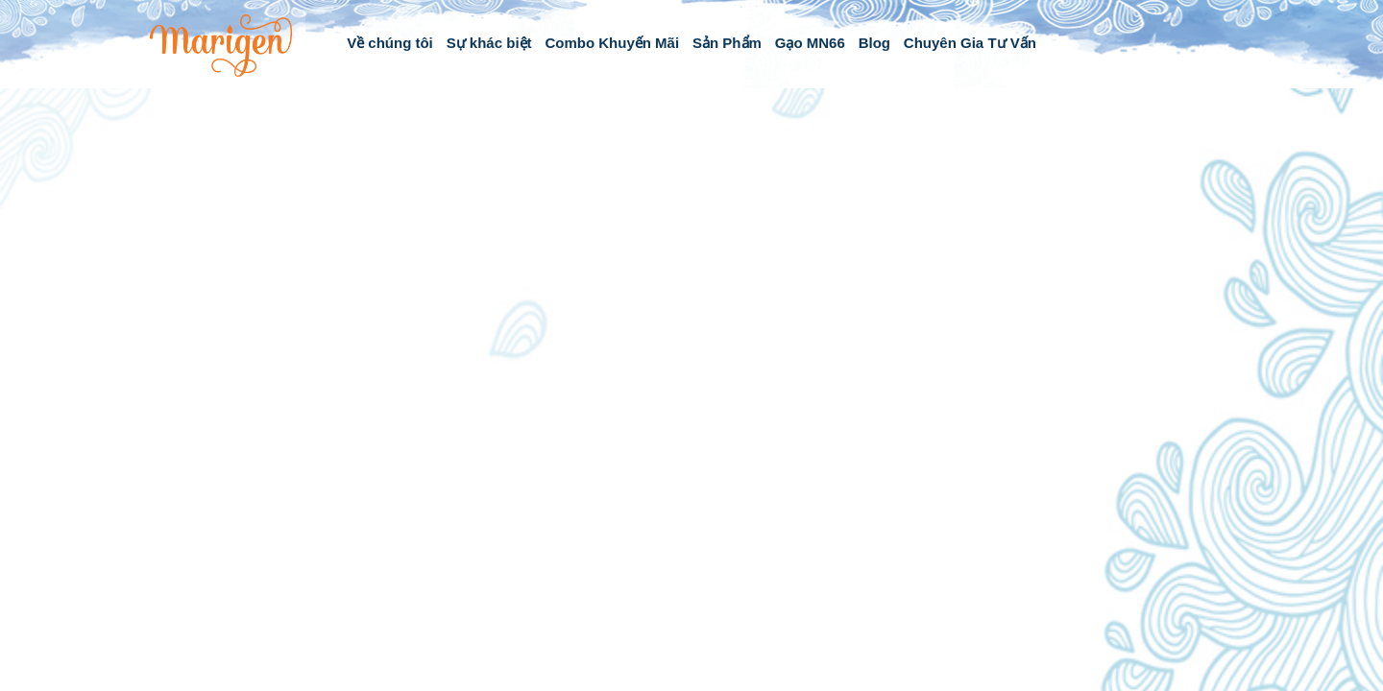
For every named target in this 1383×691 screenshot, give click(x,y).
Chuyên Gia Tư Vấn (970, 43)
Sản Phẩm (727, 43)
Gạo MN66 (810, 43)
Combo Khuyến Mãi (612, 43)
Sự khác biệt (489, 43)
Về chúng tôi (390, 43)
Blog (874, 43)
